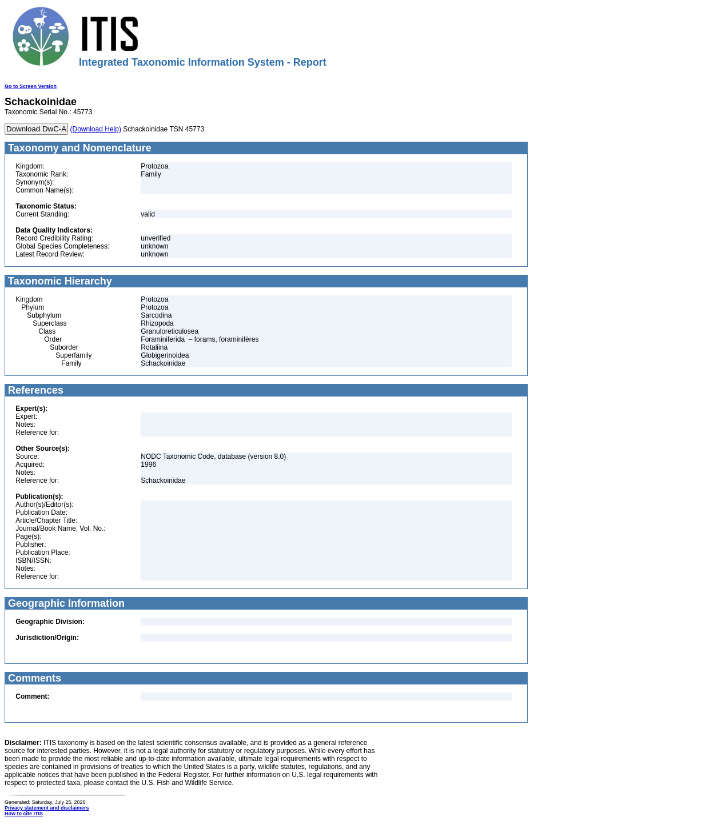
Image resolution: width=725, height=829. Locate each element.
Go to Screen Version (31, 86)
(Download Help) (95, 129)
